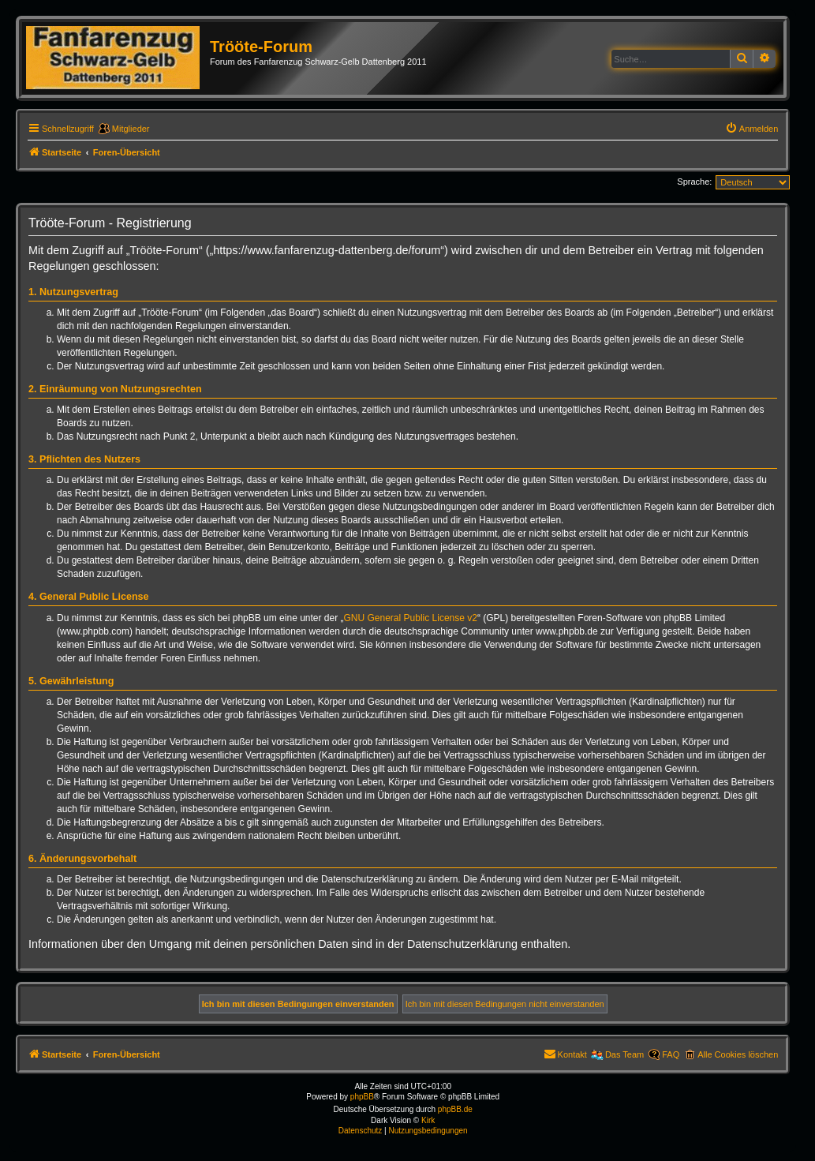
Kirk (428, 1120)
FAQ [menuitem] (670, 1054)
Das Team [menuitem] (624, 1054)
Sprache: (694, 181)
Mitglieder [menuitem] (131, 128)
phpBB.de (455, 1109)
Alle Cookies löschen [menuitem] (737, 1054)
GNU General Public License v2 (410, 618)
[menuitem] (752, 128)
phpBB (362, 1096)
